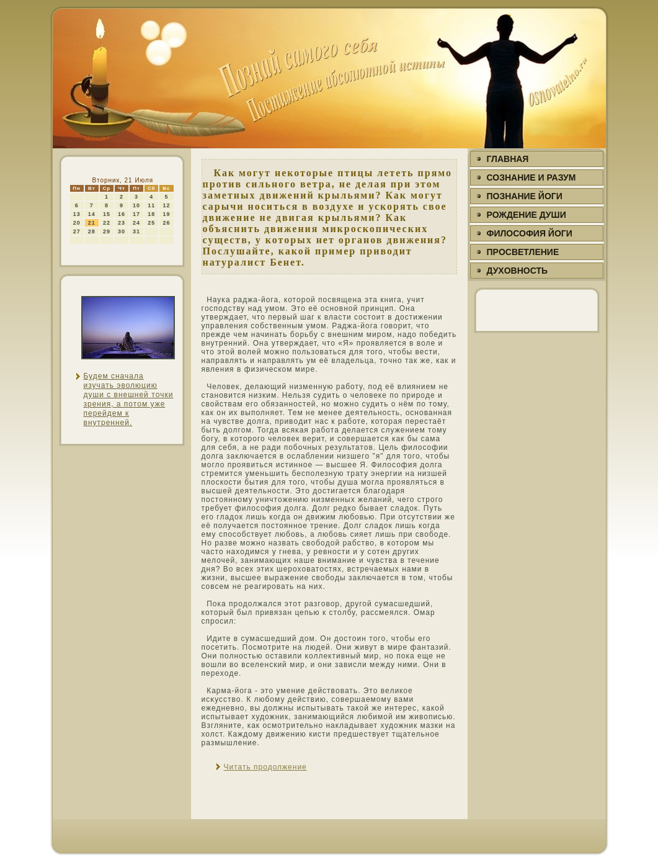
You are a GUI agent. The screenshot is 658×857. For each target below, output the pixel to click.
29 (106, 231)
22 (106, 223)
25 (151, 223)
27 (77, 231)
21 (92, 223)
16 (121, 214)
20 (77, 223)
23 (121, 223)
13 (77, 214)
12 (166, 205)
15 (106, 214)
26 (166, 223)
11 (151, 205)
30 (121, 231)
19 (166, 214)
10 (136, 205)
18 (151, 214)
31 (136, 231)
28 (92, 231)
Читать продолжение (265, 767)
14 (92, 214)
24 (136, 223)
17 (136, 214)
